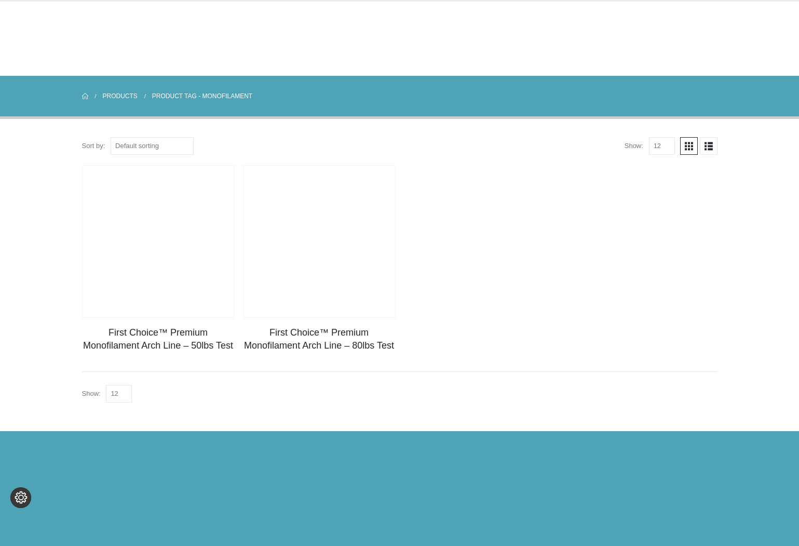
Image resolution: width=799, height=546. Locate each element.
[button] (689, 146)
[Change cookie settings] (20, 525)
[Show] (662, 146)
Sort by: (93, 146)
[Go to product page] (158, 241)
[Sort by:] (152, 146)
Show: (634, 146)
